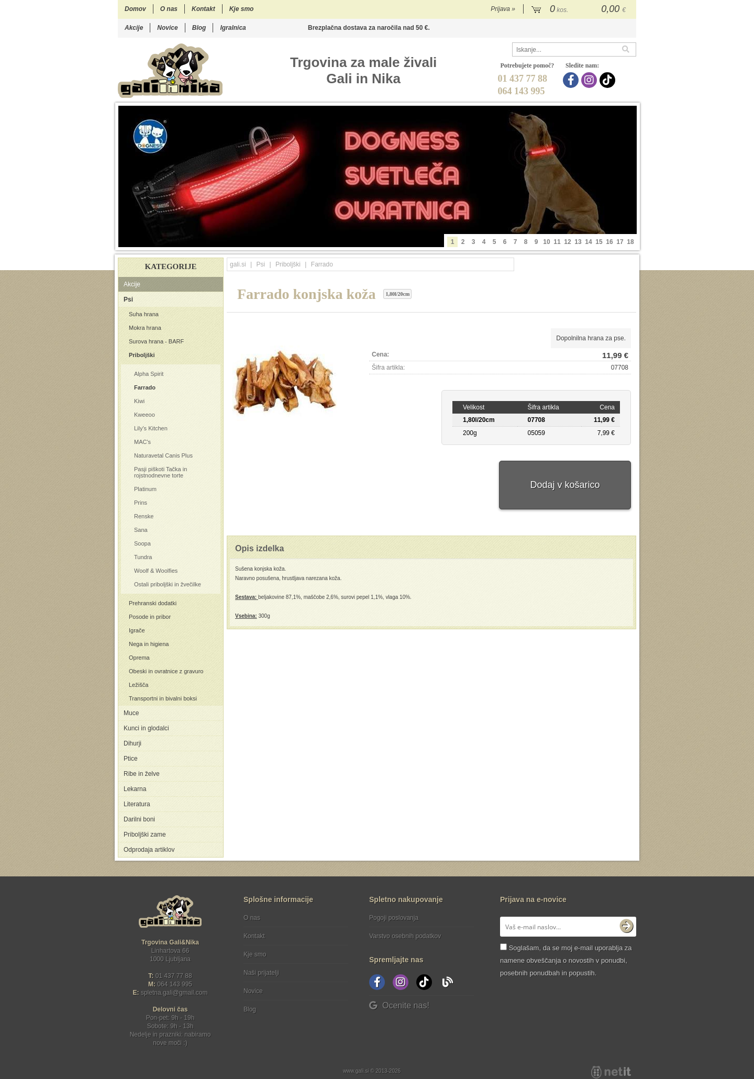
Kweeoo (144, 414)
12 (567, 242)
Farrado (145, 387)
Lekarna (135, 789)
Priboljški (142, 355)
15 (598, 242)
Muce (131, 713)
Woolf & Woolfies (156, 571)
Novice (167, 27)
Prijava (503, 9)
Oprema (139, 657)
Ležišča (138, 685)
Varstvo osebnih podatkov (405, 936)
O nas (169, 9)
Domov (135, 9)
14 (588, 242)
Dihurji (132, 743)
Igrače (137, 630)
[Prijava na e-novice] (626, 927)
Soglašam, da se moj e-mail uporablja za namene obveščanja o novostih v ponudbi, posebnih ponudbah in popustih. (565, 960)
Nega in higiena (149, 644)
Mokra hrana (145, 328)
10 (546, 242)
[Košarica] (580, 9)
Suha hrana (144, 314)
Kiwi (139, 401)
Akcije (134, 27)
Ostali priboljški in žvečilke (167, 584)
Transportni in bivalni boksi (163, 698)
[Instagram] (590, 80)
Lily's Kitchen (151, 428)
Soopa (142, 543)
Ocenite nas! (399, 1005)
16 (609, 242)
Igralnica (233, 27)
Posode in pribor (150, 617)
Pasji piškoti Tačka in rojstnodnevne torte (160, 472)
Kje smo (241, 9)
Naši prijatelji (261, 972)
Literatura (137, 804)
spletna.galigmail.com (174, 992)
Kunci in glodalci (146, 728)
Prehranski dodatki (152, 603)
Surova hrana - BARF (156, 341)
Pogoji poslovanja (393, 917)
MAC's (142, 442)
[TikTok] (609, 80)
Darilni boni (139, 819)
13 (577, 242)
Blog (199, 27)
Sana (141, 530)
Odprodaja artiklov (149, 849)
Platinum (145, 489)
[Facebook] (572, 80)
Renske (143, 516)
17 (619, 242)
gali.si (238, 264)
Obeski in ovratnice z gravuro (166, 671)
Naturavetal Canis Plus (163, 455)
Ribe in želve (142, 773)
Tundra (143, 557)
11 (556, 242)
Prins (140, 502)
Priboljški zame (145, 834)
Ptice (131, 758)
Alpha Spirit (148, 374)
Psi (128, 299)
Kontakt (203, 9)
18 (630, 242)
